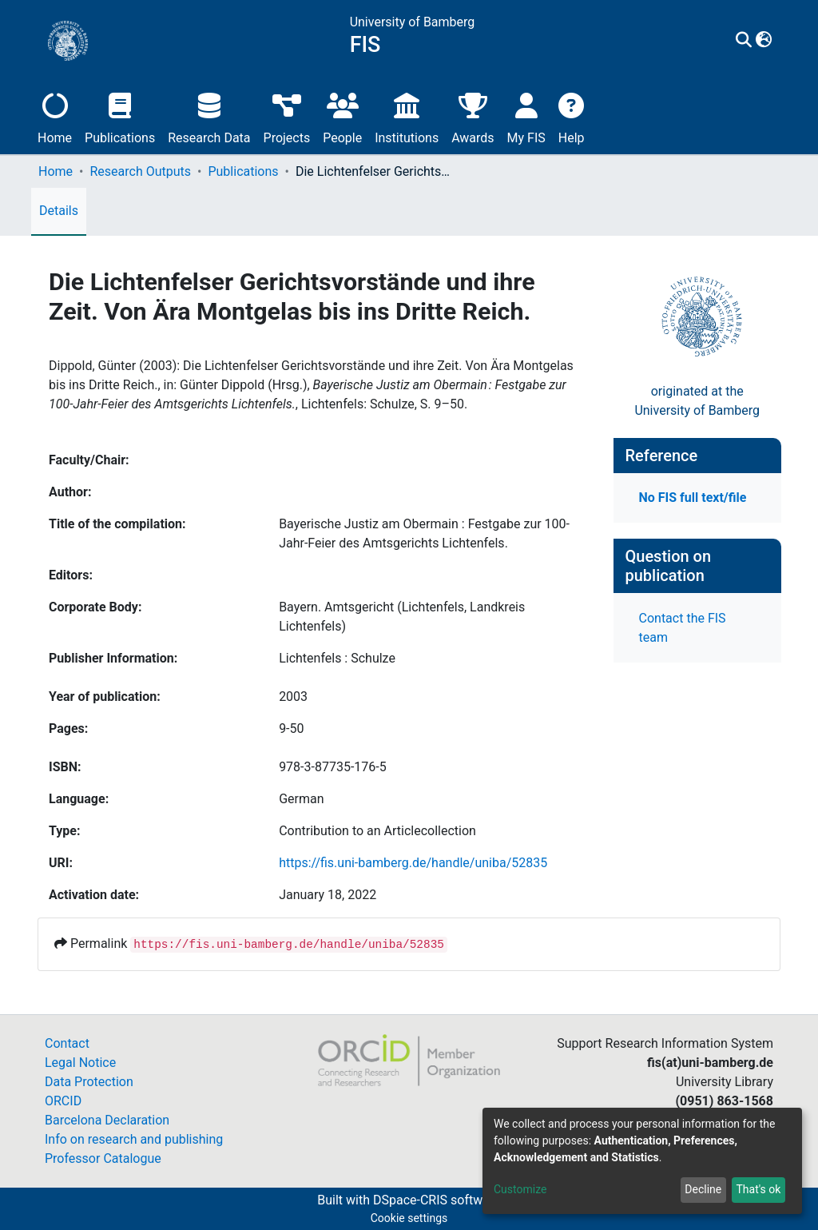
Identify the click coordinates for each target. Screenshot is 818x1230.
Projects (287, 116)
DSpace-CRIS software (437, 1200)
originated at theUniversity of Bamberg (697, 401)
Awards (472, 116)
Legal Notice (80, 1062)
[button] (764, 40)
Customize (520, 1189)
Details (58, 210)
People (342, 116)
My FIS (526, 116)
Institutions (407, 116)
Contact (67, 1043)
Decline (703, 1189)
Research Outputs (140, 171)
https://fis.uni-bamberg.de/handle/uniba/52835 (413, 862)
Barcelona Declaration (107, 1120)
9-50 (291, 728)
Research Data (209, 116)
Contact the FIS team (682, 628)
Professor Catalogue (103, 1158)
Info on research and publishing (134, 1139)
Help (571, 116)
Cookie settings (409, 1218)
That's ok (758, 1189)
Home (55, 116)
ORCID (63, 1101)
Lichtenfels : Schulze (337, 658)
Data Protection (89, 1081)
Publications (120, 116)
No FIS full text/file (693, 497)
